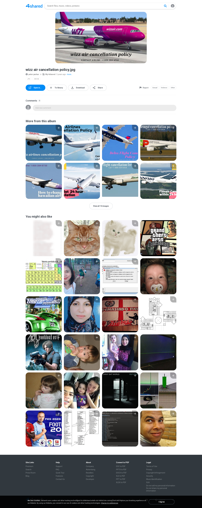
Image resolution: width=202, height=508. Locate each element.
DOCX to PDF (121, 473)
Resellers (89, 473)
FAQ (57, 470)
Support (59, 466)
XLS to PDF (120, 476)
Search (28, 470)
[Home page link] (34, 6)
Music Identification (154, 479)
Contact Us (60, 479)
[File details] (44, 143)
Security (149, 476)
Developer (90, 479)
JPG (28, 79)
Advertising (90, 470)
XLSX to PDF (121, 482)
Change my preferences (109, 503)
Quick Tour (60, 473)
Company (90, 466)
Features (59, 476)
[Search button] (165, 6)
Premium (29, 466)
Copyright (90, 476)
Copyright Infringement (155, 473)
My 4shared (49, 74)
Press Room (31, 473)
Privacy (149, 470)
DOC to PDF (120, 466)
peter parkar (32, 74)
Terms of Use (151, 466)
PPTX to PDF (121, 470)
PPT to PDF (120, 479)
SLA (148, 482)
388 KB (36, 79)
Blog (27, 476)
